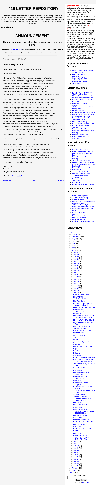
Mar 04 (76, 459)
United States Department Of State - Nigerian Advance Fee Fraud (82, 153)
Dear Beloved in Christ (81, 295)
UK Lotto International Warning (83, 92)
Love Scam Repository (80, 203)
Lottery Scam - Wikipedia (81, 118)
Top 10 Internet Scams (80, 171)
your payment (78, 355)
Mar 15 (76, 288)
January (75, 470)
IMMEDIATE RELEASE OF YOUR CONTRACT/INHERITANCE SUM (84, 389)
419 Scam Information (80, 149)
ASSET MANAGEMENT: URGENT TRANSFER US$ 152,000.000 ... (83, 411)
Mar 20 (76, 277)
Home (34, 181)
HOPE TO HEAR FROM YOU (83, 422)
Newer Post (7, 181)
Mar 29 (76, 257)
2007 (72, 232)
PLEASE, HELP (79, 314)
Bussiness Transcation (81, 420)
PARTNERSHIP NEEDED (82, 331)
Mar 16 (76, 286)
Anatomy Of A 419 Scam (81, 173)
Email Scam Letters (79, 218)
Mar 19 (76, 279)
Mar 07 (76, 452)
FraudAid (75, 76)
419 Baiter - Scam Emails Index (83, 221)
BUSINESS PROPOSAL (82, 405)
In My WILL (77, 433)
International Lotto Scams (81, 134)
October (75, 234)
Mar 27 (76, 261)
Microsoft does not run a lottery (83, 96)
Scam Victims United (79, 78)
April (73, 248)
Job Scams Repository (80, 198)
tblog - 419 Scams (78, 220)
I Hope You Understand (81, 326)
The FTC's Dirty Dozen (80, 94)
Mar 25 (76, 266)
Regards (76, 349)
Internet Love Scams (79, 82)
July (73, 241)
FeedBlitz (85, 482)
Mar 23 (76, 270)
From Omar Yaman (80, 415)
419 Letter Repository (33, 8)
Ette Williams (77, 403)
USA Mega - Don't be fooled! (82, 129)
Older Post (60, 181)
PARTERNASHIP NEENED (83, 346)
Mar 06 (76, 455)
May (73, 245)
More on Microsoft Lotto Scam (82, 98)
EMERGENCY (78, 333)
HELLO (76, 431)
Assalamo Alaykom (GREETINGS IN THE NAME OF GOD (82, 398)
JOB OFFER (77, 337)
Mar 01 (76, 466)
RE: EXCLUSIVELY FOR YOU (84, 357)
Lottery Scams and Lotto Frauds (83, 112)
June (74, 243)
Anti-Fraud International (80, 80)
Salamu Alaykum (79, 394)
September (76, 237)
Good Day (76, 344)
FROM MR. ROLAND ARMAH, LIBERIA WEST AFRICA (84, 317)
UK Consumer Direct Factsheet (83, 123)
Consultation (77, 380)
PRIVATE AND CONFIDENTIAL (80, 298)
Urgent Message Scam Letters (83, 184)
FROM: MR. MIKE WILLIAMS (83, 320)
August (74, 239)
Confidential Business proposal (81, 384)
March (74, 250)
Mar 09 (76, 448)
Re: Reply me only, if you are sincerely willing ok (83, 304)
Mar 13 (76, 292)
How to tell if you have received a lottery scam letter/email (83, 115)
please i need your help (81, 342)
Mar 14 (76, 290)
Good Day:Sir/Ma (79, 368)
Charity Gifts (77, 417)
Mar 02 (76, 464)
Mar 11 (76, 443)
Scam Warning (16, 49)
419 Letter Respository (80, 199)
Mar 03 (76, 461)
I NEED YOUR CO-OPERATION (80, 310)
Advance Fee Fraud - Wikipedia (83, 162)
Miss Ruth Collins (79, 301)
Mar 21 (76, 274)
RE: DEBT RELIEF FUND (82, 429)
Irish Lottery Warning (79, 122)
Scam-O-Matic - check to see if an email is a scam (83, 71)
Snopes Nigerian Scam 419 (82, 168)
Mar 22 (76, 272)
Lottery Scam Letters (79, 216)
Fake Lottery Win (78, 110)
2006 (72, 472)
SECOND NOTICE (79, 328)
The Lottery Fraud (78, 120)
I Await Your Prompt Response (84, 307)
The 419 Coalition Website (81, 160)
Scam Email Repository (80, 196)
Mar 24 (76, 268)
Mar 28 (76, 259)
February (75, 468)
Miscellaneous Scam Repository (83, 201)
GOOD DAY (77, 426)
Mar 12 (76, 441)
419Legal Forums (78, 182)
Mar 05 (76, 457)
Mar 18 (76, 281)
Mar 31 (76, 252)
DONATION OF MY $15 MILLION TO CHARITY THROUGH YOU (82, 437)
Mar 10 (76, 446)
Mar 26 (76, 263)
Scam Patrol (76, 83)
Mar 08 (76, 450)
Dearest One (77, 370)
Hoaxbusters (76, 170)
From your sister (79, 424)
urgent (75, 340)
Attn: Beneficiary (79, 335)
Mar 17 (76, 283)
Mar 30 (76, 254)
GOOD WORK (78, 407)
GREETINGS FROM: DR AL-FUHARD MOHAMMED (83, 360)
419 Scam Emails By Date (81, 205)
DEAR (75, 351)
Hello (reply (77, 353)
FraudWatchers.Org (79, 74)
